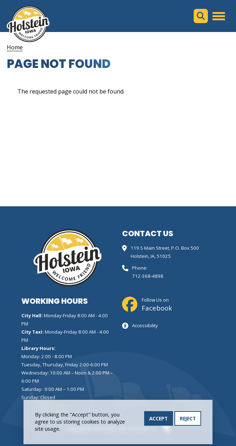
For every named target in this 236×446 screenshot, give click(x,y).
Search (201, 16)
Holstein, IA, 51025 (151, 256)
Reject (188, 419)
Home (15, 47)
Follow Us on (157, 305)
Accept (158, 419)
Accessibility (145, 325)
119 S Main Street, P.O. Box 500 (165, 248)
